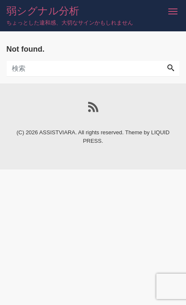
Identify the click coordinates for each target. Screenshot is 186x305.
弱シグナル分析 (42, 11)
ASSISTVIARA (57, 132)
